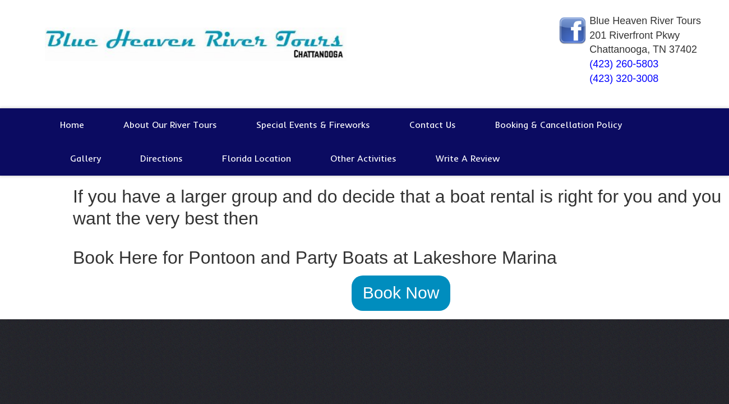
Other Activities (363, 158)
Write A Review (468, 158)
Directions (161, 158)
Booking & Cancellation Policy (558, 124)
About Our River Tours (170, 124)
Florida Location (256, 158)
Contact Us (432, 124)
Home (72, 124)
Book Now (401, 292)
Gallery (85, 158)
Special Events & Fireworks (313, 124)
